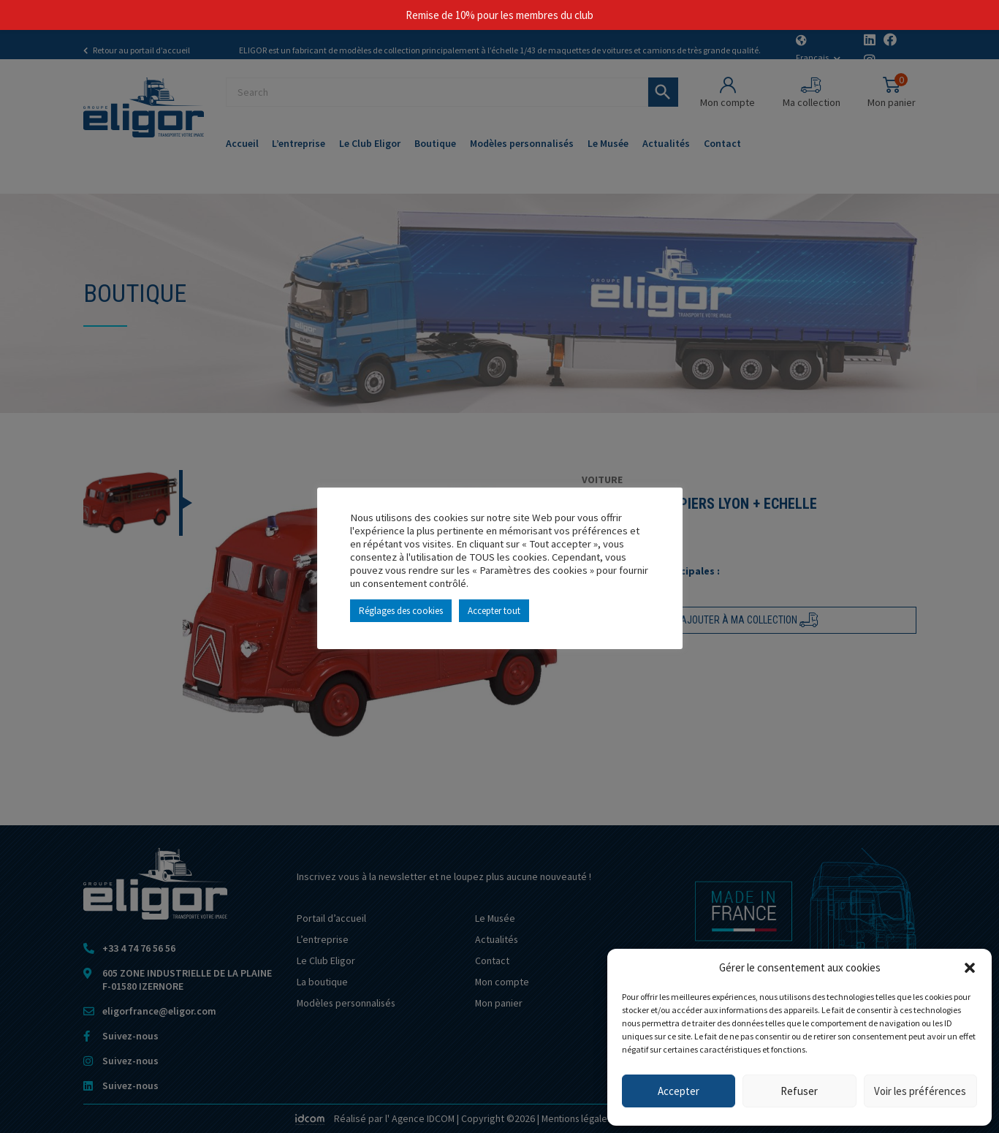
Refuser (799, 1091)
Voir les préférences (920, 1091)
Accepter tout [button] (494, 611)
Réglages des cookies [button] (401, 611)
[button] (969, 967)
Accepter (678, 1091)
